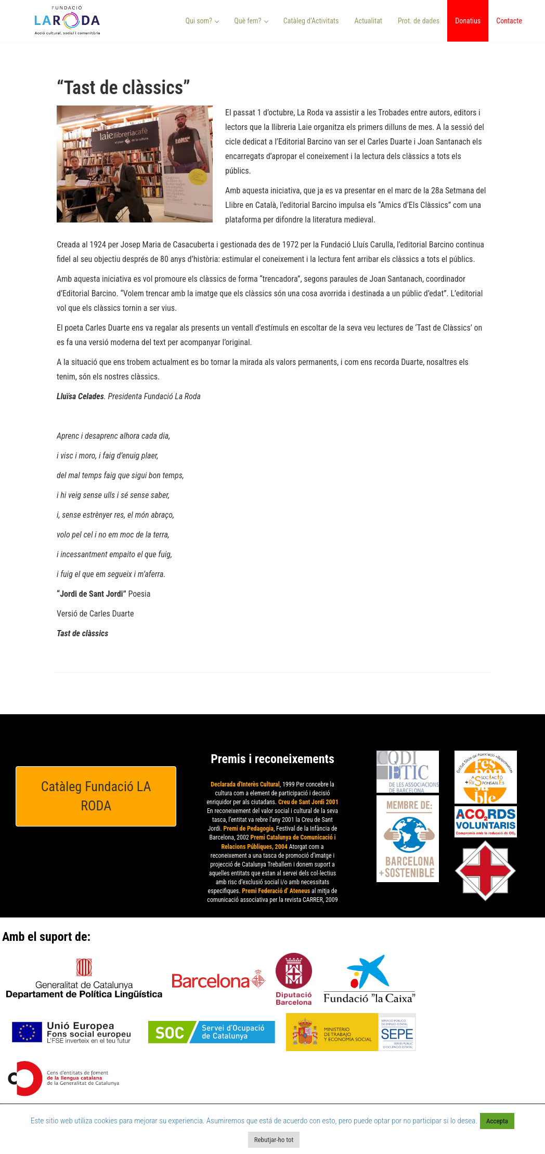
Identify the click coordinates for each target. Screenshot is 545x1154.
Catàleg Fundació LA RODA (96, 796)
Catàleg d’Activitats (311, 21)
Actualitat (368, 21)
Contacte (509, 21)
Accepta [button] (497, 1121)
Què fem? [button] (251, 21)
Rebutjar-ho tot (274, 1140)
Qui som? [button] (202, 21)
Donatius (468, 21)
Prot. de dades (418, 21)
